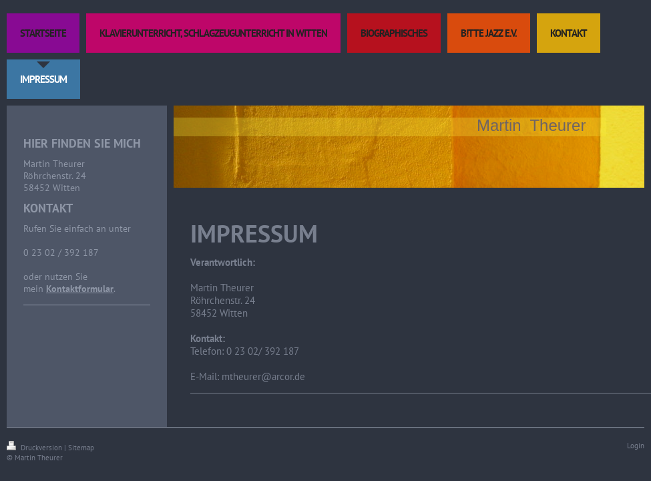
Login (635, 445)
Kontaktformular (80, 289)
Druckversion (35, 447)
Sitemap (81, 447)
